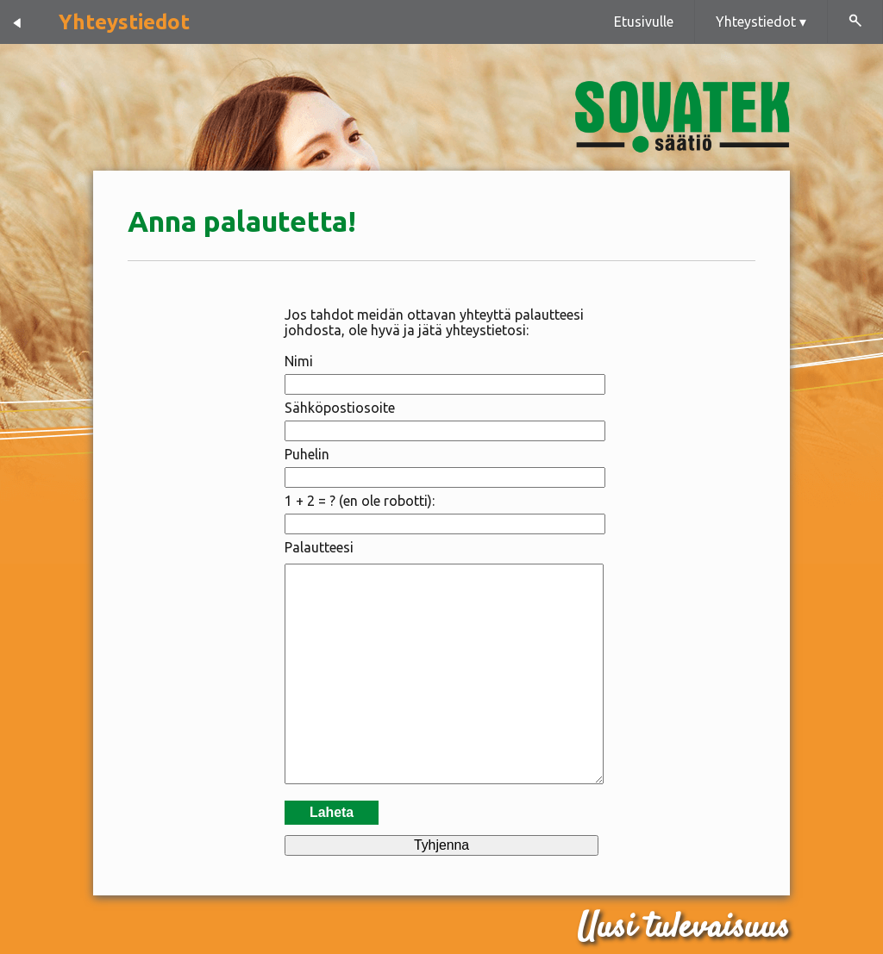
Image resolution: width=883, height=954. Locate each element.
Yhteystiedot (761, 21)
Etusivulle (643, 21)
